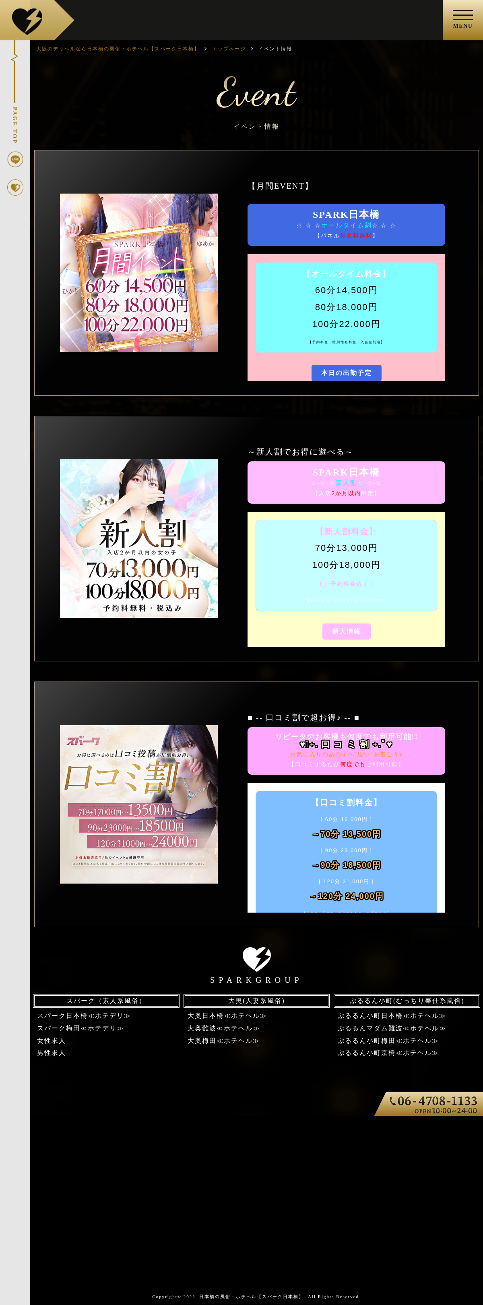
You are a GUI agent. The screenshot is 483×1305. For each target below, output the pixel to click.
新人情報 (346, 631)
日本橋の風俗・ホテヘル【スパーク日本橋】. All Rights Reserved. (280, 1296)
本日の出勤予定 (346, 372)
